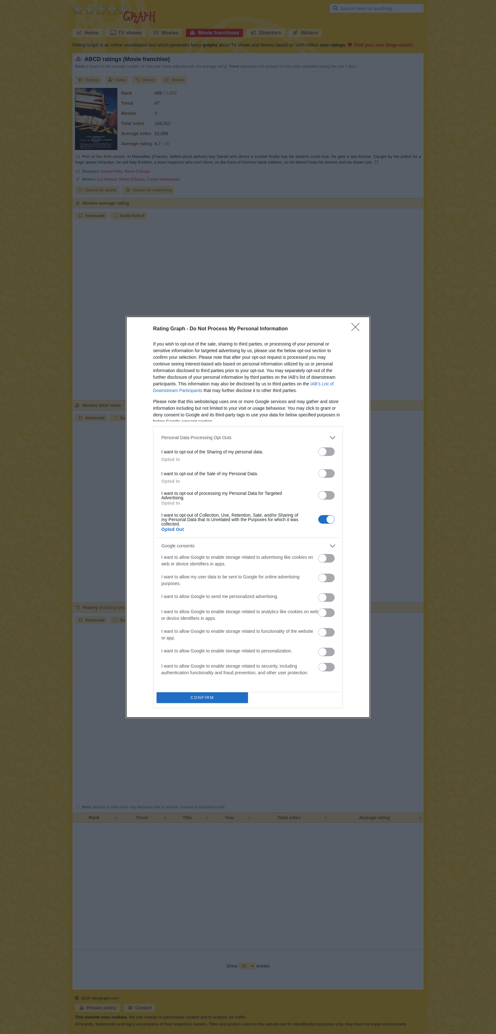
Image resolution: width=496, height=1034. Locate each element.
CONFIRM (202, 697)
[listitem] (248, 437)
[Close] (357, 329)
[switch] (326, 451)
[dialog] (248, 517)
